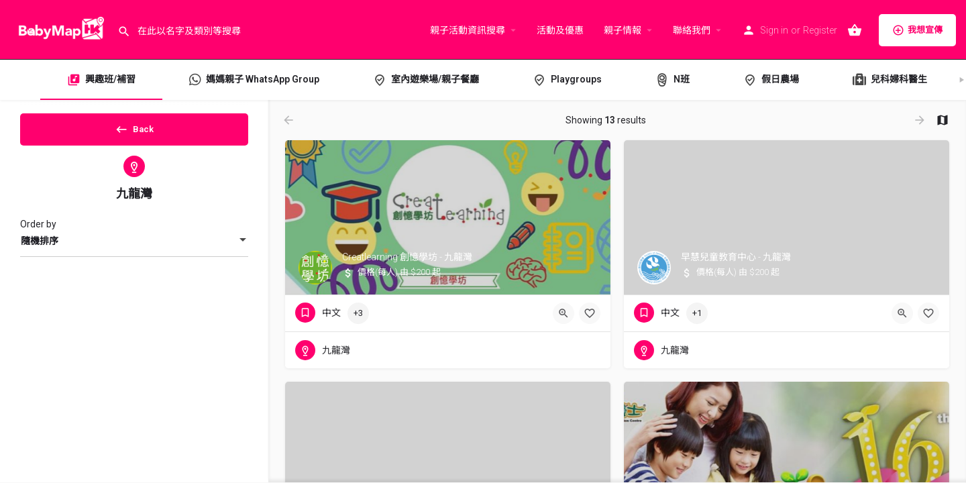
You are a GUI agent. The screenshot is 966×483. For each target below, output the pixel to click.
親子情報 (622, 30)
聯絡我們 (691, 30)
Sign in (774, 30)
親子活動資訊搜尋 (467, 30)
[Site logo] (58, 28)
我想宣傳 (917, 30)
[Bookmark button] (589, 313)
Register (820, 30)
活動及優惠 (560, 30)
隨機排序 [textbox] (39, 252)
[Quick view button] (563, 313)
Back (134, 133)
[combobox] (134, 252)
